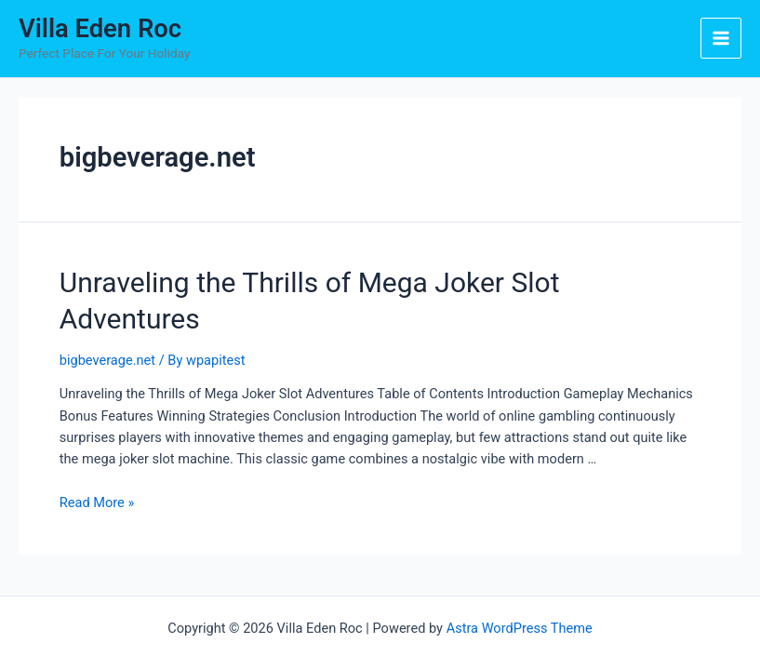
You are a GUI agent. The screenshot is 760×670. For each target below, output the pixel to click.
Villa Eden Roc (100, 29)
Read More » (97, 502)
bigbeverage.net (107, 360)
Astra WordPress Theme (520, 628)
